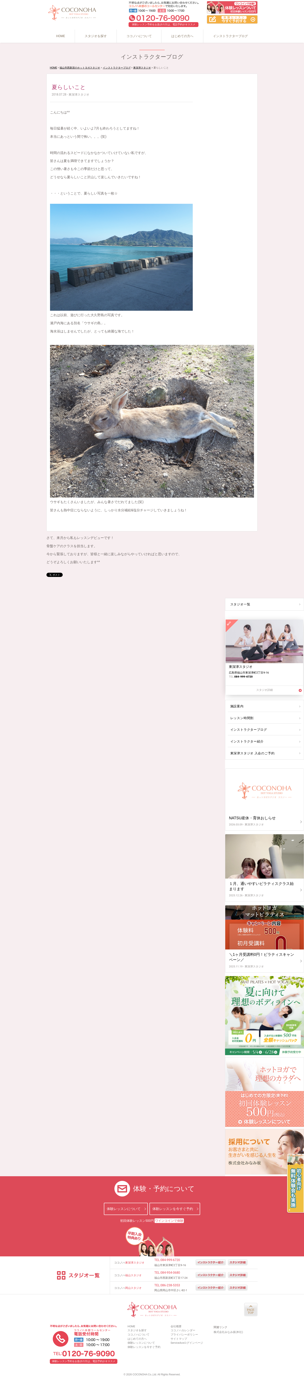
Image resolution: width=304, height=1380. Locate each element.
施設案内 (236, 706)
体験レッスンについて (124, 1209)
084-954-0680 (170, 1273)
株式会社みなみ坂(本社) (228, 1332)
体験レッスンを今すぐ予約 (172, 1209)
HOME (60, 36)
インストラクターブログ (230, 36)
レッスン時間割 (241, 718)
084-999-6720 (170, 1260)
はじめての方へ (182, 36)
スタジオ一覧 (239, 604)
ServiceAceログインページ (187, 1342)
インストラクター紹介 (246, 741)
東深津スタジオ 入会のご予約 (251, 753)
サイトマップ (179, 1338)
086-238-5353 (170, 1285)
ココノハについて (139, 36)
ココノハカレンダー (183, 1330)
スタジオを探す (96, 36)
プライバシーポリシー (184, 1334)
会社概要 (176, 1326)
